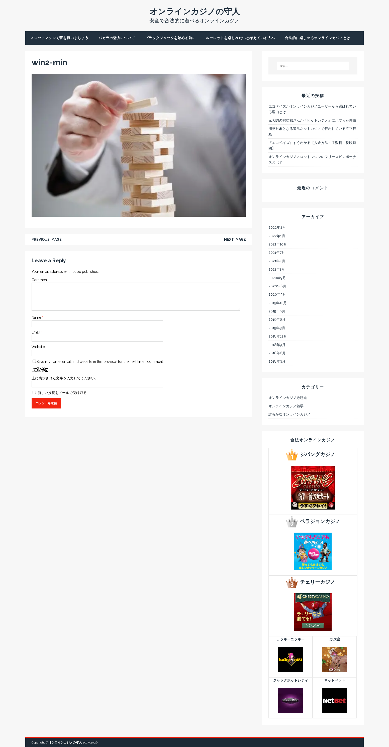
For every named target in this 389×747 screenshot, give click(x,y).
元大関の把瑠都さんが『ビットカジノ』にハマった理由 (312, 120)
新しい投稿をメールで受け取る (62, 393)
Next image (235, 239)
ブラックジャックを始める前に (170, 38)
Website (38, 347)
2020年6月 (277, 286)
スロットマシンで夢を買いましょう (59, 38)
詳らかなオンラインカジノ (289, 414)
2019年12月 (277, 303)
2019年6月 (276, 319)
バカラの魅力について (117, 38)
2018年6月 (277, 353)
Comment (40, 280)
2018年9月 (276, 345)
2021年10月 (277, 244)
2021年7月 (276, 253)
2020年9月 (277, 278)
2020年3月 (277, 294)
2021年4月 (276, 261)
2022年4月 (277, 227)
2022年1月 (276, 236)
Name (37, 317)
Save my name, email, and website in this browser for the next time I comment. (100, 362)
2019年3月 (276, 328)
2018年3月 (276, 361)
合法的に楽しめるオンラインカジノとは (317, 38)
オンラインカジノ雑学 (286, 406)
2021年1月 (276, 269)
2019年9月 (276, 311)
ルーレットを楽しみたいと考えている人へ (240, 38)
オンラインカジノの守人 (65, 742)
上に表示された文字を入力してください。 (65, 378)
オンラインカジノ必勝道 (287, 398)
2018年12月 (277, 336)
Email (36, 332)
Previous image (47, 239)
